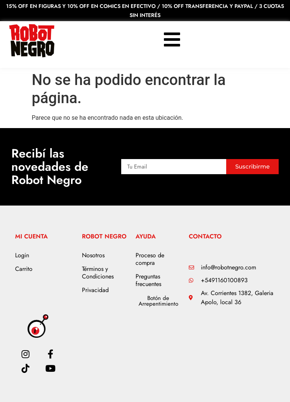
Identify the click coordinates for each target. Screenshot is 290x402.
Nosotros (93, 255)
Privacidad (95, 290)
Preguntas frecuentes (148, 280)
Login (22, 255)
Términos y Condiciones (98, 272)
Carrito (23, 268)
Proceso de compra (150, 259)
